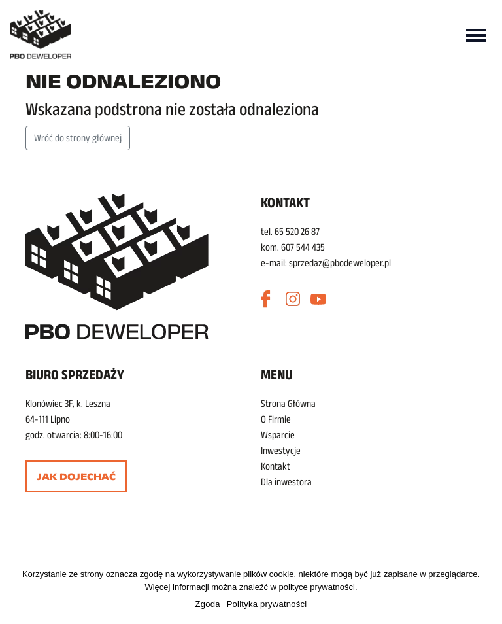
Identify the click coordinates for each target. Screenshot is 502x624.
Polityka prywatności (267, 604)
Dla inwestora (286, 481)
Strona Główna (288, 403)
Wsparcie (278, 434)
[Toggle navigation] (476, 34)
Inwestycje (281, 450)
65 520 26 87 (297, 231)
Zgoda (207, 604)
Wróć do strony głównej (78, 137)
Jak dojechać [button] (76, 476)
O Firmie (276, 419)
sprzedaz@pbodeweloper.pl (340, 262)
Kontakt (275, 466)
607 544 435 (303, 246)
